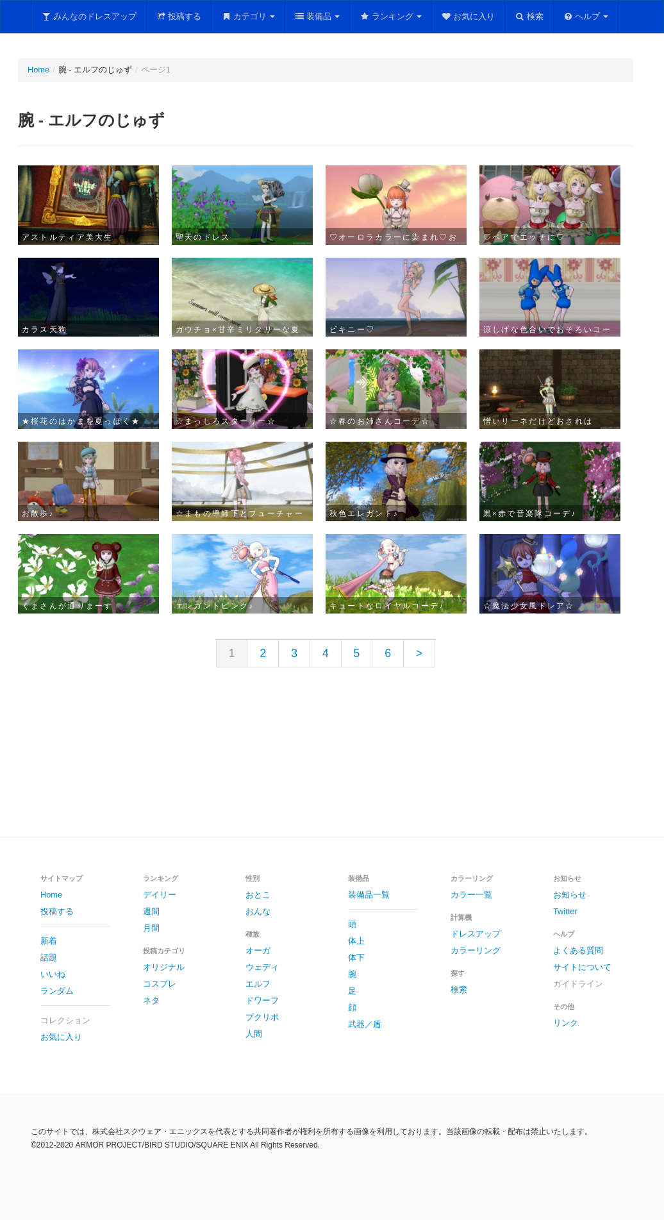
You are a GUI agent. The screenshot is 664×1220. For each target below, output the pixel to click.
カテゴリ (248, 16)
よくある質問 (578, 950)
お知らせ (569, 894)
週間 (151, 911)
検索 (529, 16)
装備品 (317, 16)
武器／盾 (364, 1024)
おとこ (257, 894)
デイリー (159, 894)
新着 (48, 941)
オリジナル (164, 967)
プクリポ (262, 1017)
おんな (257, 911)
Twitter (565, 911)
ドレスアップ (476, 934)
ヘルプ (586, 16)
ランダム (57, 991)
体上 (356, 941)
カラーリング (476, 950)
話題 (48, 957)
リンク (565, 1023)
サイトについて (582, 967)
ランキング (391, 16)
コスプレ (159, 984)
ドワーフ (262, 1000)
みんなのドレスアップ (89, 16)
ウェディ (262, 967)
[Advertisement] (332, 762)
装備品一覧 (369, 894)
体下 (356, 957)
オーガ (257, 950)
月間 (151, 928)
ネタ (151, 1000)
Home (38, 69)
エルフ (257, 984)
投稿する (179, 16)
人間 (253, 1034)
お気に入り (468, 16)
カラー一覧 (471, 894)
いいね (52, 974)
